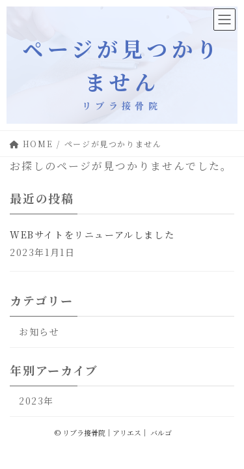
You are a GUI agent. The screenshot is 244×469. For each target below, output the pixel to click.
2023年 (36, 400)
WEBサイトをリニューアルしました (92, 234)
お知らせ (39, 331)
